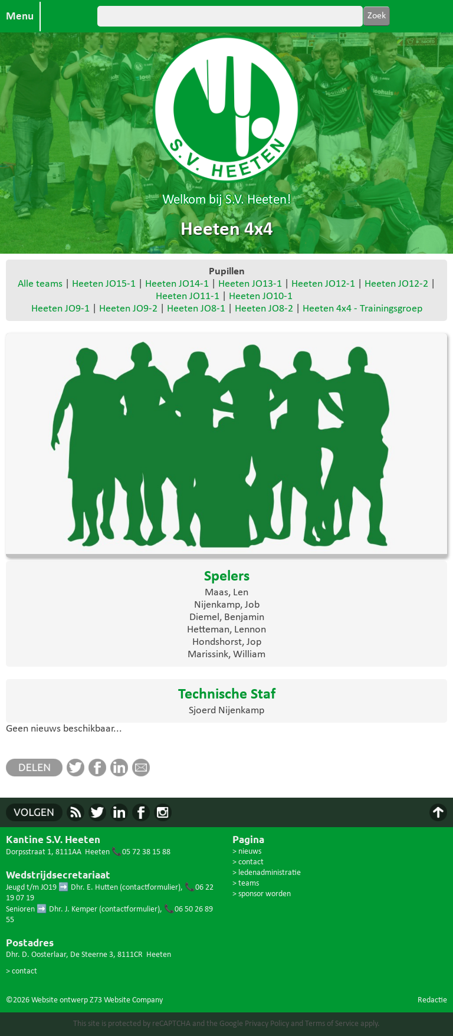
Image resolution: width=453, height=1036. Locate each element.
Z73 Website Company (126, 1000)
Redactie (432, 1000)
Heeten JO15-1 (104, 284)
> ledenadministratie (266, 872)
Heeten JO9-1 (60, 309)
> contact (21, 971)
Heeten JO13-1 (250, 284)
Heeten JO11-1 (187, 296)
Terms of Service (332, 1023)
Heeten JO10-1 (261, 296)
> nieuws (246, 851)
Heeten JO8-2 (264, 309)
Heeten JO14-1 (177, 284)
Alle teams (40, 284)
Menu (20, 16)
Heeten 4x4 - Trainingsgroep (362, 309)
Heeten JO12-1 (323, 284)
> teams (245, 883)
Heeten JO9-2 (128, 309)
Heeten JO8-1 (196, 309)
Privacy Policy (267, 1023)
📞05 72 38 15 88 (140, 852)
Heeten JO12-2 (396, 284)
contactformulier (150, 887)
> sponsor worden (261, 894)
